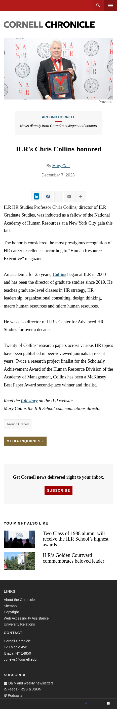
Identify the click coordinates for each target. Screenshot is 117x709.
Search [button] (98, 5)
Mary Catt (61, 166)
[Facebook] (86, 704)
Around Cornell (58, 117)
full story (29, 400)
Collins (59, 274)
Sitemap (10, 606)
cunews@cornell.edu (20, 659)
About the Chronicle (19, 600)
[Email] (108, 704)
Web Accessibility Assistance (26, 618)
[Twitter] (97, 704)
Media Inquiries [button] (25, 441)
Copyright (11, 612)
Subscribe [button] (58, 490)
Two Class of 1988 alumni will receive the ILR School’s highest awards (75, 539)
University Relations (19, 624)
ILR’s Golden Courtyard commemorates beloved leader (73, 558)
